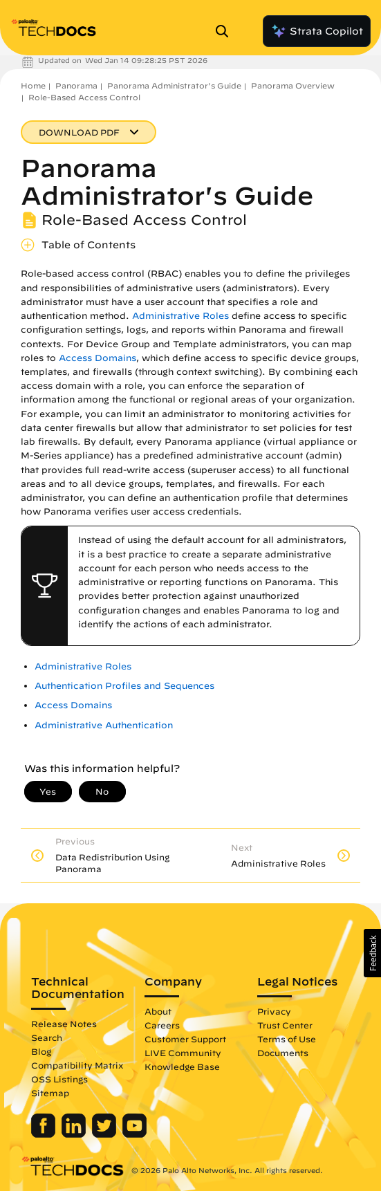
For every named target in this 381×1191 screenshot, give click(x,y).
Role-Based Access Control (84, 97)
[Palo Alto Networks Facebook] (44, 1134)
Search (46, 1037)
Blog (41, 1051)
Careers (162, 1025)
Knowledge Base (182, 1066)
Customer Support (185, 1039)
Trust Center (285, 1025)
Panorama (76, 85)
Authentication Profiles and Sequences (124, 686)
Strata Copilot (316, 31)
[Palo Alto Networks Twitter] (105, 1134)
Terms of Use (286, 1039)
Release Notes (64, 1023)
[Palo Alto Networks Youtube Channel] (134, 1134)
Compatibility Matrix (77, 1065)
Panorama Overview (293, 85)
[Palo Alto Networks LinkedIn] (75, 1134)
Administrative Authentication (104, 725)
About (158, 1011)
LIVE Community (183, 1053)
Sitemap (50, 1093)
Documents (282, 1053)
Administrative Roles (180, 316)
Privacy (274, 1011)
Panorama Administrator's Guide (174, 85)
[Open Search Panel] (226, 31)
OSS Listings (59, 1079)
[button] (372, 953)
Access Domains (97, 358)
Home (33, 85)
